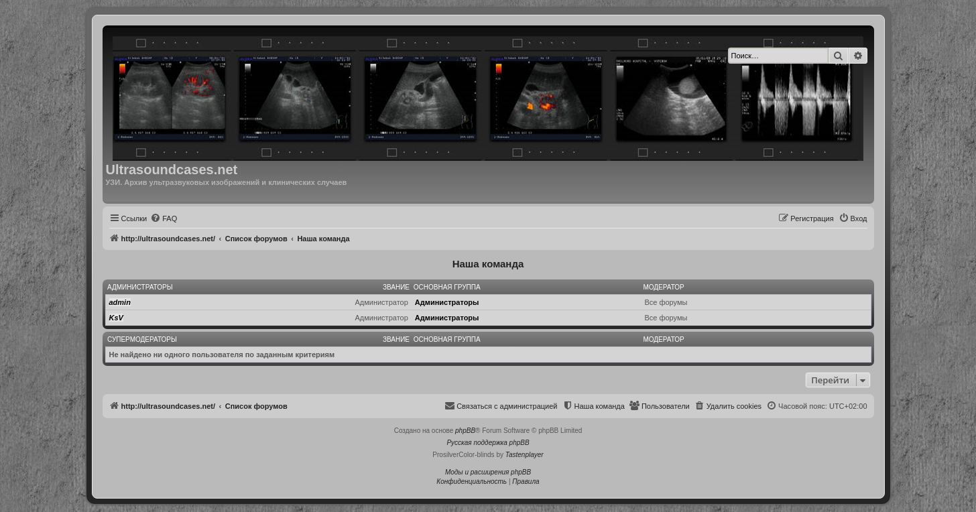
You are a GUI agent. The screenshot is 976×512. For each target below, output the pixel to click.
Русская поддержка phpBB (487, 442)
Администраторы (140, 287)
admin (120, 302)
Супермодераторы (142, 339)
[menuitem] (163, 218)
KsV (116, 318)
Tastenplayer (524, 454)
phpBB (465, 430)
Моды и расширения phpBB (488, 472)
